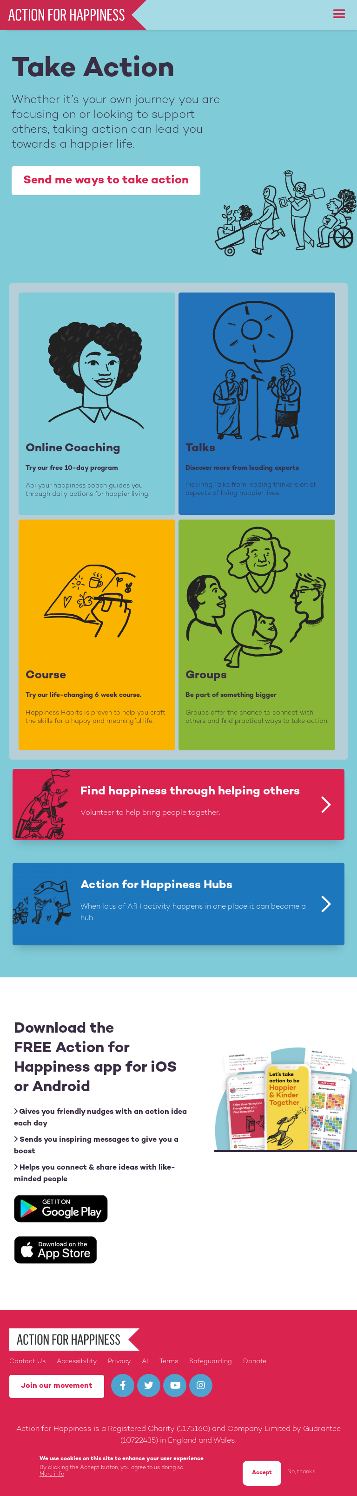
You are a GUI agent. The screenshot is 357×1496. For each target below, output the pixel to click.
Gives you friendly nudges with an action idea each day (100, 1117)
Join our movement (57, 1386)
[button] (339, 14)
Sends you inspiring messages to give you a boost (96, 1145)
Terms (168, 1361)
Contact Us (27, 1361)
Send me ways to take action (106, 181)
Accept (262, 1475)
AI (145, 1361)
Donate (254, 1361)
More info (52, 1476)
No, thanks (301, 1474)
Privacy (119, 1361)
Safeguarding (210, 1361)
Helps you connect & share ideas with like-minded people (94, 1173)
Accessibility (77, 1361)
